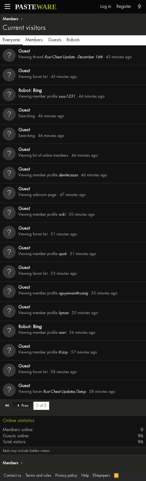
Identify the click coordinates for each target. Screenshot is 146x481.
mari (62, 332)
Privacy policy (66, 475)
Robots (73, 40)
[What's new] (139, 6)
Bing (37, 90)
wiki (62, 214)
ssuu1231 (67, 96)
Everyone (11, 40)
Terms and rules (38, 475)
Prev (22, 405)
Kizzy (63, 352)
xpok (63, 253)
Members (34, 40)
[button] (7, 6)
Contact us (12, 475)
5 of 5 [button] (41, 405)
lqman (64, 312)
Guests (54, 40)
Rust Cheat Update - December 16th (74, 56)
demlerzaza (68, 175)
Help (85, 475)
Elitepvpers (101, 475)
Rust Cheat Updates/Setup (64, 391)
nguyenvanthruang (73, 293)
